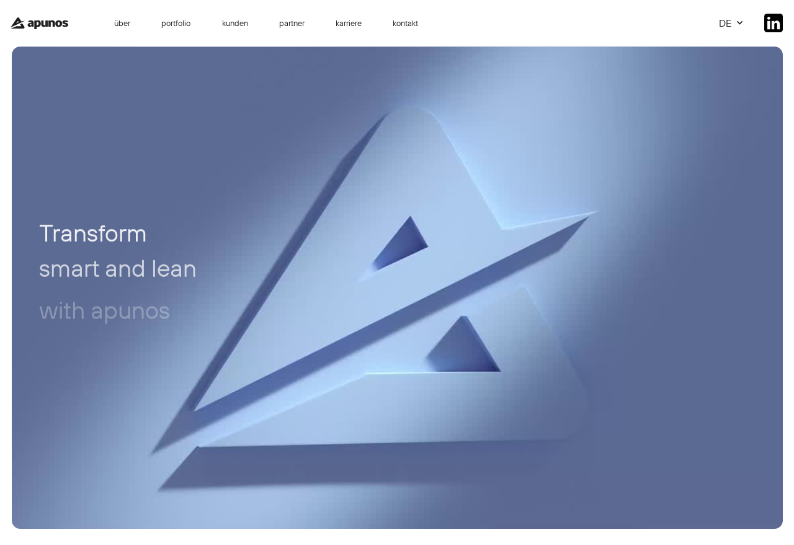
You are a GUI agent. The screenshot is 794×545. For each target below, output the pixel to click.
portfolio (175, 23)
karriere (349, 23)
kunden (235, 23)
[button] (731, 23)
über (122, 23)
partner (292, 23)
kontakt (405, 23)
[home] (39, 23)
